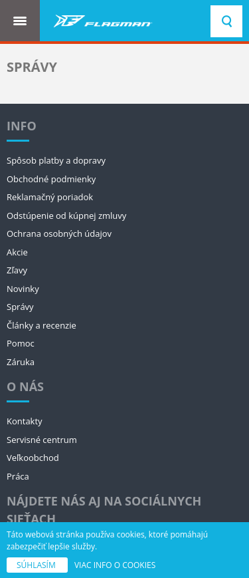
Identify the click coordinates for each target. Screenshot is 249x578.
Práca (18, 476)
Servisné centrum (42, 440)
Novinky (23, 289)
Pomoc (21, 343)
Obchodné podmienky (51, 179)
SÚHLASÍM (37, 565)
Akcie (17, 252)
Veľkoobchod (33, 458)
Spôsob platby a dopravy (56, 160)
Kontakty (24, 421)
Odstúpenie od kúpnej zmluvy (66, 215)
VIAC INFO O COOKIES (114, 565)
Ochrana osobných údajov (59, 233)
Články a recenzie (41, 325)
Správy (20, 307)
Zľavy (17, 270)
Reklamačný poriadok (50, 197)
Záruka (21, 362)
